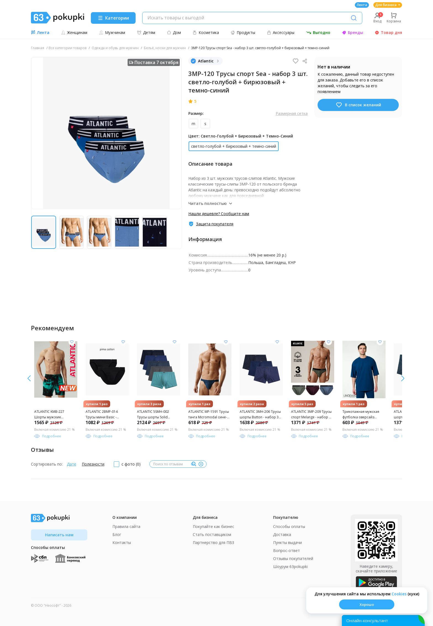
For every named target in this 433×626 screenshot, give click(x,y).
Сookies (399, 593)
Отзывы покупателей (293, 558)
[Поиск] (353, 18)
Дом (174, 32)
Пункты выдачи (287, 542)
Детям (146, 32)
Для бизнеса (387, 4)
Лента (362, 4)
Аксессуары (280, 32)
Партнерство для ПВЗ (213, 542)
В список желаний (358, 105)
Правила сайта (126, 526)
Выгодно (318, 32)
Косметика (205, 32)
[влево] (403, 378)
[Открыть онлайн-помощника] (383, 620)
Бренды (352, 32)
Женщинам (74, 32)
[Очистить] (200, 464)
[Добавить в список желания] (71, 342)
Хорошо (367, 604)
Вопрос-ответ (286, 550)
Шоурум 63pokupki (290, 566)
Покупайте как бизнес (213, 526)
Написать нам (59, 534)
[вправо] (29, 378)
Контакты (121, 542)
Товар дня (388, 32)
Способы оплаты (289, 526)
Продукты (243, 32)
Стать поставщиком (212, 534)
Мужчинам (112, 32)
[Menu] (113, 18)
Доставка (282, 534)
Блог (116, 534)
